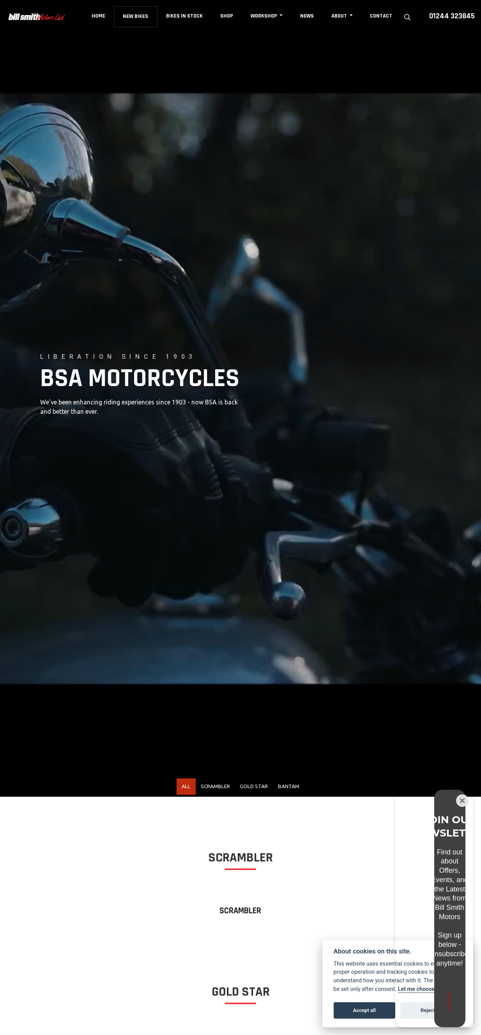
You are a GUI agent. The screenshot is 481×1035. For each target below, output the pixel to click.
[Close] (462, 865)
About (340, 15)
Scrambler (209, 788)
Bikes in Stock (185, 15)
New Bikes (136, 16)
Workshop (265, 15)
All (173, 788)
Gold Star (257, 788)
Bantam (300, 788)
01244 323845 (452, 16)
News (308, 15)
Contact (382, 15)
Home (99, 15)
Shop (227, 15)
